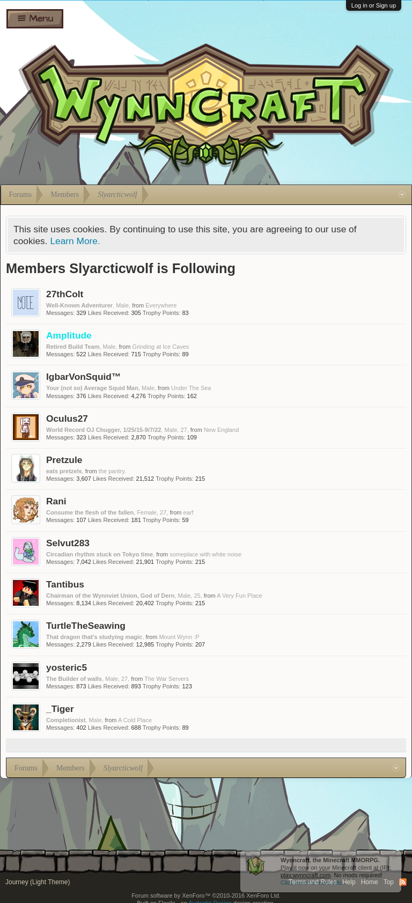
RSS (403, 882)
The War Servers (166, 679)
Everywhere (160, 305)
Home (369, 882)
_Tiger (60, 708)
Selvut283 (68, 543)
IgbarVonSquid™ (83, 376)
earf (188, 512)
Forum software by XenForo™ (206, 895)
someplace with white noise (205, 554)
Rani (56, 501)
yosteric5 (66, 667)
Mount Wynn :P (179, 637)
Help (349, 882)
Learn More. (75, 241)
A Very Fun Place (239, 595)
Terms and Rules (313, 882)
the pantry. (112, 471)
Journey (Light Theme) (37, 882)
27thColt (64, 294)
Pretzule (64, 459)
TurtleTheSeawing (86, 625)
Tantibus (65, 584)
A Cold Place (135, 720)
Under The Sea (191, 388)
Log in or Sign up (373, 5)
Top (389, 882)
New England (221, 430)
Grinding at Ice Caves (161, 346)
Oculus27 (67, 418)
